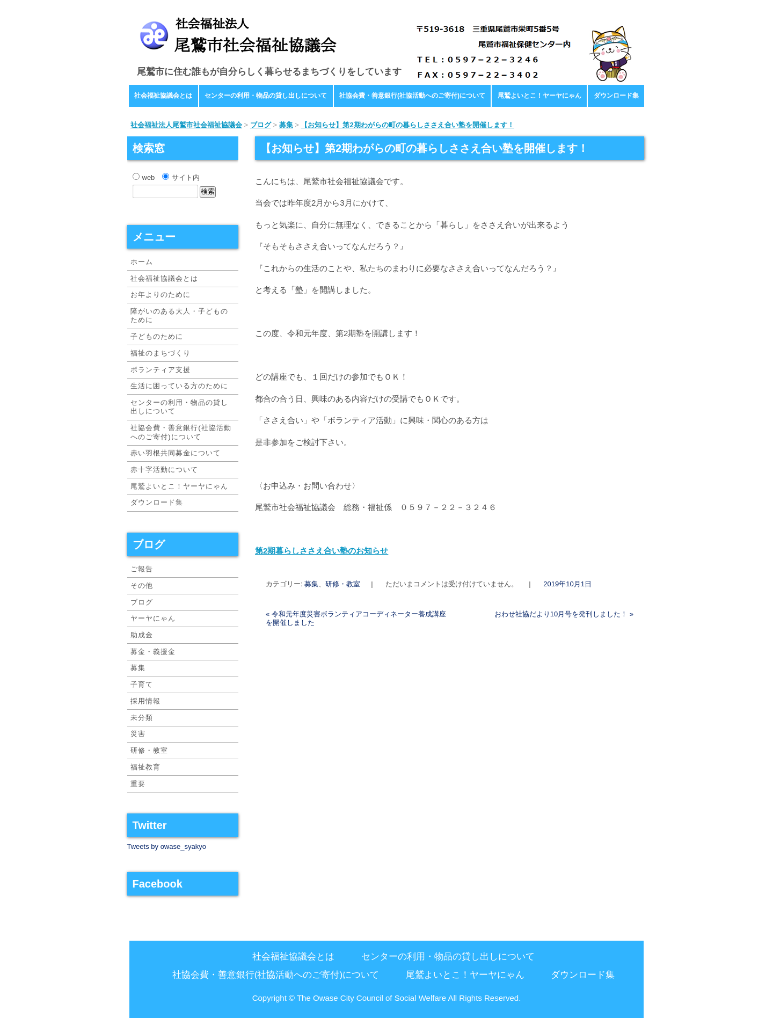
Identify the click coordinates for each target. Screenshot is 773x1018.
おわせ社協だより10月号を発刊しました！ (563, 614)
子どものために (156, 336)
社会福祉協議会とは (163, 95)
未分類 (141, 718)
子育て (141, 684)
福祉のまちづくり (160, 353)
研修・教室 (342, 584)
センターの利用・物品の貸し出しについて (266, 95)
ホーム (141, 262)
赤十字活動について (164, 470)
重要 (137, 784)
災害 (137, 734)
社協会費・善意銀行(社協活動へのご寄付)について (412, 95)
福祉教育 (145, 767)
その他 (141, 585)
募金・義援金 (153, 652)
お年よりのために (160, 294)
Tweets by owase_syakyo (166, 846)
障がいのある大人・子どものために (179, 315)
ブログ (141, 602)
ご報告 (141, 569)
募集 (311, 584)
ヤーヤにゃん (153, 618)
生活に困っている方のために (179, 386)
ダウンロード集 (616, 95)
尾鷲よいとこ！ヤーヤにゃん (539, 95)
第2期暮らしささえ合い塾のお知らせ (321, 550)
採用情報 (145, 701)
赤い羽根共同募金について (175, 453)
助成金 (141, 635)
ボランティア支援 (160, 370)
